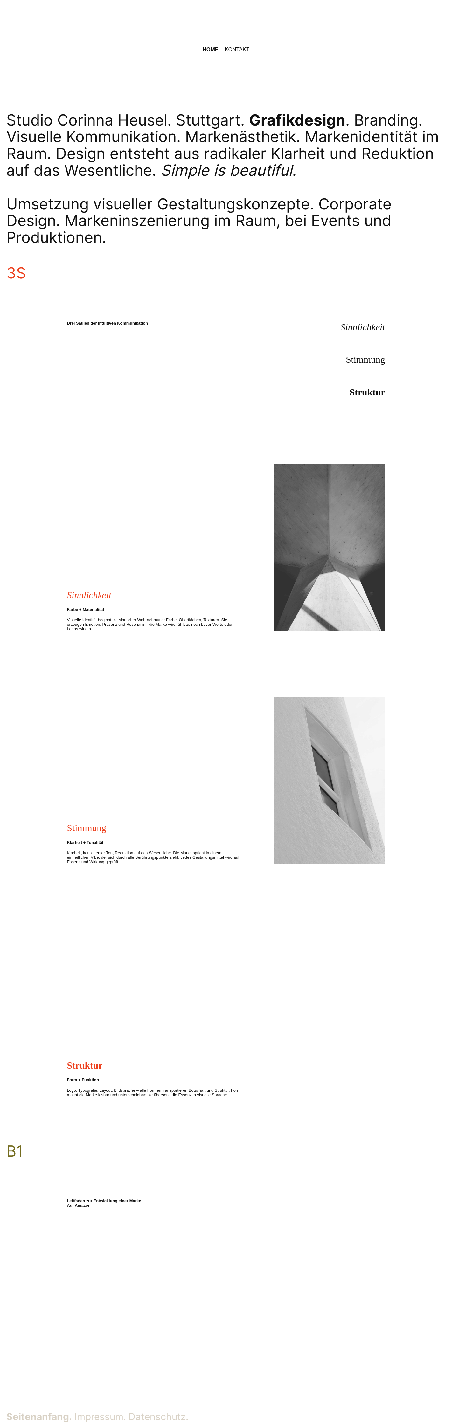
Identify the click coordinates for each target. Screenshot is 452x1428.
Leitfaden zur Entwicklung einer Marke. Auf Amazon (105, 1203)
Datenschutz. (158, 1416)
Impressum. (100, 1416)
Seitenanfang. (39, 1416)
